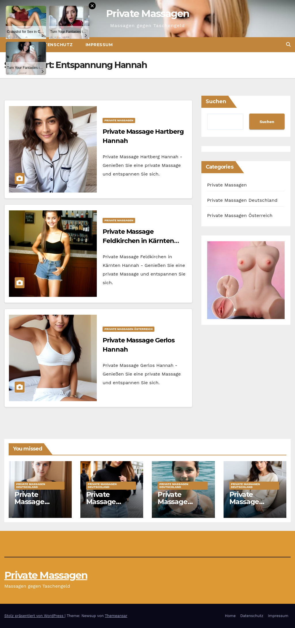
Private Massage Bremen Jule (108, 501)
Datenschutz (251, 616)
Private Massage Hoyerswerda (37, 501)
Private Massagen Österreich (128, 329)
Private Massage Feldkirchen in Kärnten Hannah (138, 241)
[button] (288, 44)
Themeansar (116, 616)
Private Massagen (147, 13)
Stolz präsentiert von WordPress (34, 616)
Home (230, 616)
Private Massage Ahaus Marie (250, 501)
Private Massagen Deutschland (242, 200)
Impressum (99, 44)
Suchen (216, 101)
